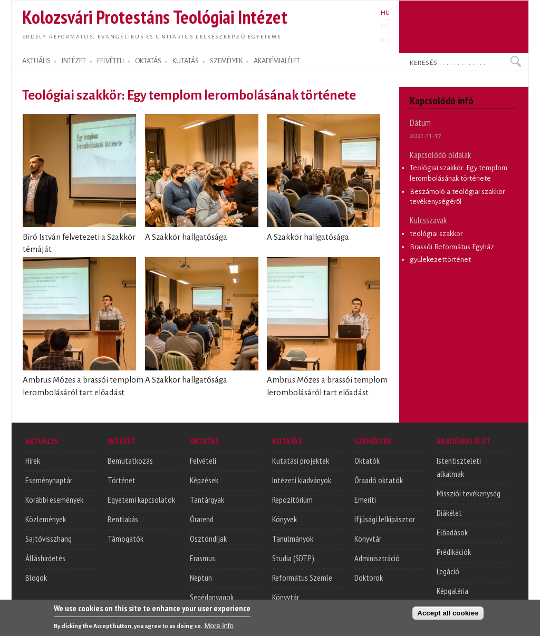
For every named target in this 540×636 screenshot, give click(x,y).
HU (385, 12)
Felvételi (203, 460)
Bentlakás (123, 519)
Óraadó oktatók (378, 480)
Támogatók (125, 538)
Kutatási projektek (300, 460)
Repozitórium (292, 499)
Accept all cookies (447, 615)
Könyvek (284, 519)
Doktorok (368, 577)
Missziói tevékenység (468, 493)
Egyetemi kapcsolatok (141, 499)
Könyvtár (285, 597)
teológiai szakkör (436, 234)
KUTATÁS (185, 61)
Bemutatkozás (130, 460)
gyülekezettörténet (440, 259)
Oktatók (367, 460)
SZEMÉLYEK (226, 61)
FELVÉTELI (110, 61)
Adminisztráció (377, 558)
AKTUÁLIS (36, 61)
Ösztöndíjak (208, 538)
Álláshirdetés (45, 558)
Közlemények (45, 519)
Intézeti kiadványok (301, 480)
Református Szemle (302, 577)
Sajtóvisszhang (48, 538)
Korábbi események (54, 499)
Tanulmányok (292, 538)
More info (219, 627)
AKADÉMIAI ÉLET (277, 61)
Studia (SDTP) (293, 558)
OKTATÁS (148, 61)
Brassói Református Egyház (452, 247)
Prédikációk (454, 551)
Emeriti (365, 499)
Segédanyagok (212, 597)
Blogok (36, 577)
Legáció (448, 571)
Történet (122, 480)
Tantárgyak (207, 499)
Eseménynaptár (48, 480)
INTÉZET (74, 61)
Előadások (452, 532)
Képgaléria (452, 590)
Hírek (32, 460)
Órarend (202, 519)
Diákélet (449, 512)
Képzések (204, 480)
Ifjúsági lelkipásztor (384, 519)
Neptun (201, 577)
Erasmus (202, 558)
